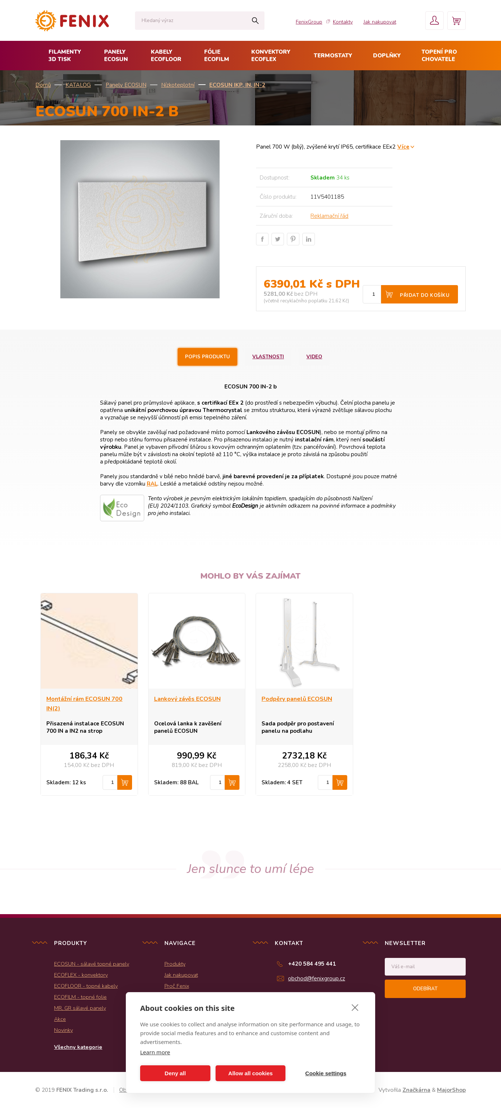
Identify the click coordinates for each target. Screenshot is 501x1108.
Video (314, 357)
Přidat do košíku (425, 295)
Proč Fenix (176, 986)
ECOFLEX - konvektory (81, 975)
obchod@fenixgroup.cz (316, 978)
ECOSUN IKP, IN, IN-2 (237, 85)
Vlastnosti (268, 357)
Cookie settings (326, 1073)
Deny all (175, 1073)
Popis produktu (207, 357)
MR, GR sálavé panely (80, 1008)
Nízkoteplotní (178, 85)
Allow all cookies (250, 1073)
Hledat (255, 20)
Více (403, 146)
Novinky (63, 1030)
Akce (60, 1019)
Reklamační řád (329, 216)
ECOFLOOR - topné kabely (86, 986)
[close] (355, 1007)
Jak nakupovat (379, 21)
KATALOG (78, 85)
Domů (43, 85)
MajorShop (451, 1090)
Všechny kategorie (78, 1047)
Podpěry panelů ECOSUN (297, 699)
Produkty (174, 963)
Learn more (155, 1052)
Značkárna (416, 1090)
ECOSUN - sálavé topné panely (91, 963)
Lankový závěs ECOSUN (187, 699)
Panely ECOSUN (126, 85)
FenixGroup (309, 21)
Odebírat (425, 989)
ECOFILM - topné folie (80, 997)
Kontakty (343, 21)
